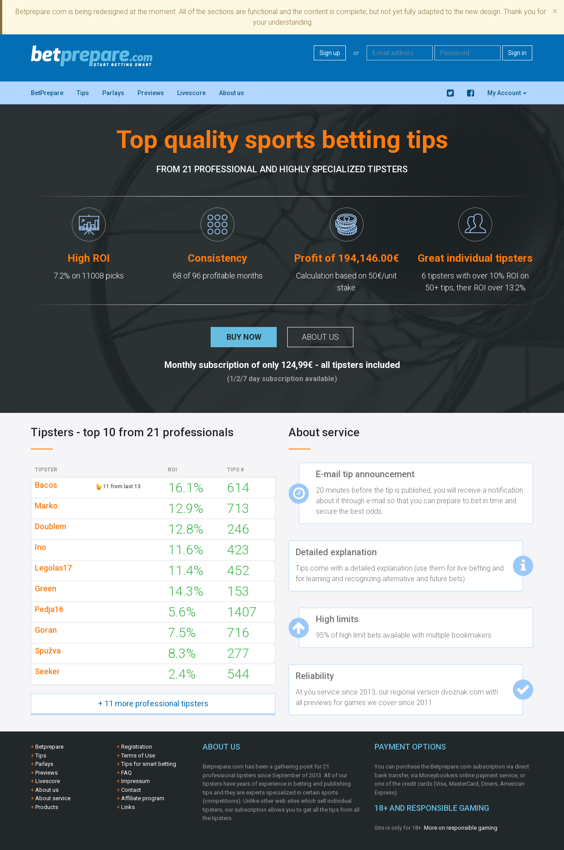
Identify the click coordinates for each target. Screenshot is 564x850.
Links (128, 807)
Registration (136, 746)
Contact (131, 790)
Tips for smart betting (148, 764)
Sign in (517, 52)
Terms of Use (138, 755)
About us (231, 93)
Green (45, 589)
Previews (150, 93)
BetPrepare (47, 93)
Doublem (50, 527)
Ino (40, 547)
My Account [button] (507, 93)
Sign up (329, 52)
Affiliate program (142, 798)
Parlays (113, 93)
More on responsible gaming (460, 827)
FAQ (126, 772)
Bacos (46, 485)
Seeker (47, 672)
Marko (46, 506)
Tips (83, 93)
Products (46, 807)
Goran (46, 630)
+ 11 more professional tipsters (153, 703)
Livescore (191, 93)
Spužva (48, 651)
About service (52, 798)
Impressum (135, 781)
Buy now (243, 336)
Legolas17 (53, 568)
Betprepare (49, 746)
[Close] (555, 11)
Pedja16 (49, 609)
